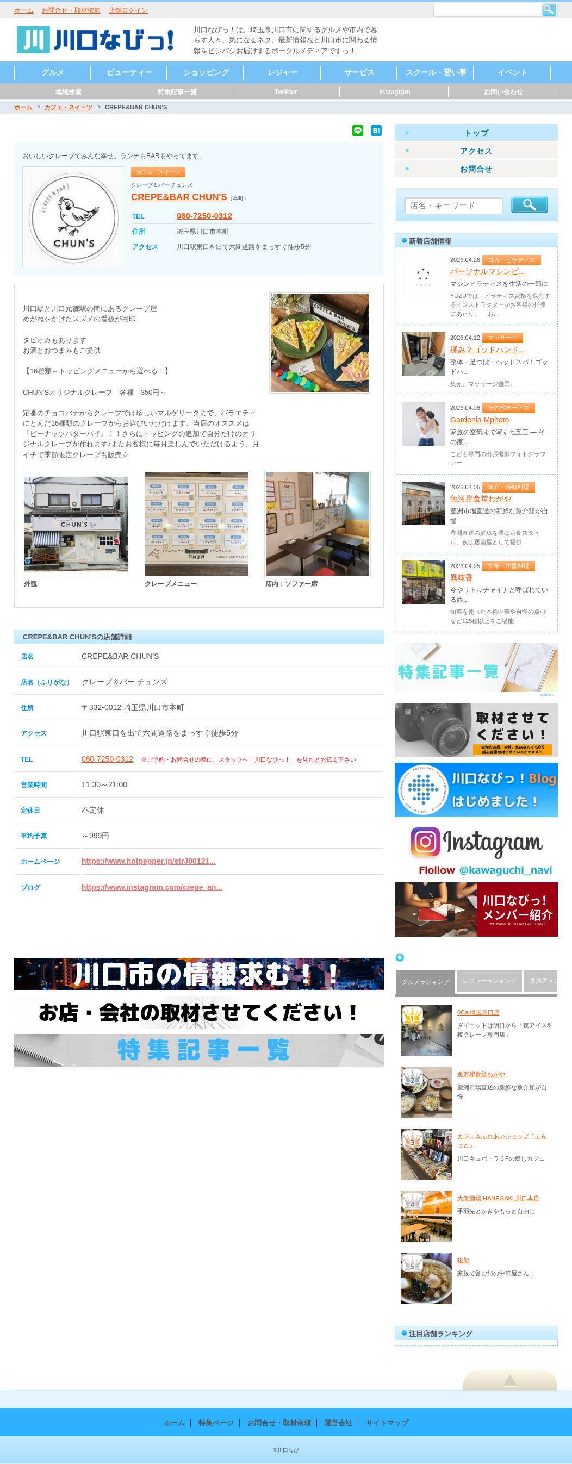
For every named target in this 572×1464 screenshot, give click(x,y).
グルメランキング (426, 982)
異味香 (461, 577)
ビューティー (129, 72)
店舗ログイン (128, 10)
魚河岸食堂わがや (480, 498)
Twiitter (286, 92)
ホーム (24, 10)
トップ (476, 133)
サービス (359, 72)
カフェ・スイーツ (68, 107)
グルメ (52, 72)
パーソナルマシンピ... (487, 271)
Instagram (394, 92)
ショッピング (206, 72)
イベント (513, 72)
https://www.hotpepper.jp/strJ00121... (149, 861)
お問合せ (476, 169)
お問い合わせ (503, 92)
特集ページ (216, 1423)
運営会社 (338, 1423)
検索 (549, 9)
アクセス (476, 151)
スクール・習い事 (436, 72)
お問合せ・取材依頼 (71, 10)
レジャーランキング (490, 980)
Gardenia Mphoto (479, 419)
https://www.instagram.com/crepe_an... (152, 887)
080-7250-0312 (204, 215)
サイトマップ (387, 1423)
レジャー (283, 72)
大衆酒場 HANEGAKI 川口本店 (498, 1198)
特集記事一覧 (177, 92)
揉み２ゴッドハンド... (487, 349)
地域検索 (68, 92)
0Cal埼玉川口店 (478, 1012)
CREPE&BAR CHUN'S (179, 197)
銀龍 (463, 1260)
